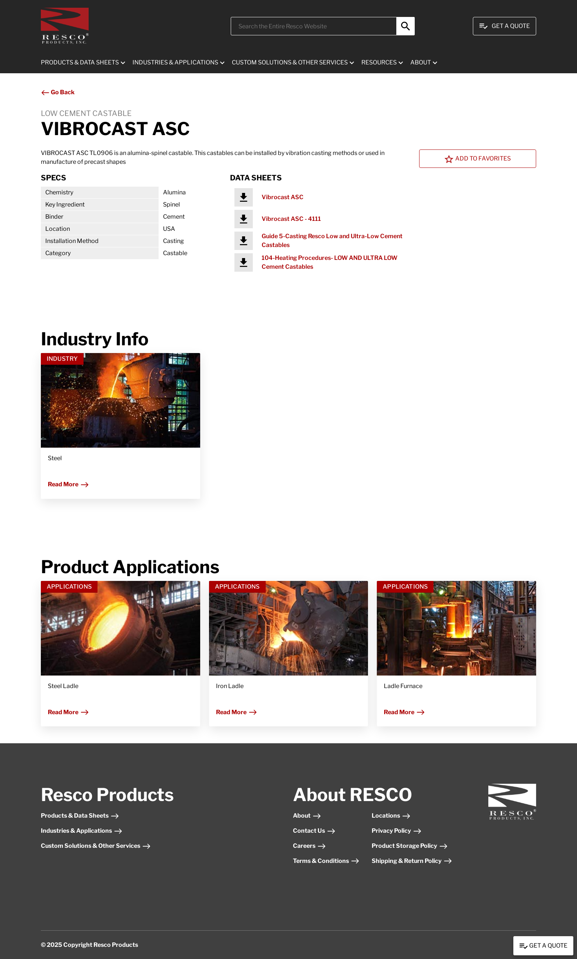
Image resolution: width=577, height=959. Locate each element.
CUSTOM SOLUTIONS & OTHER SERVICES (290, 62)
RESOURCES (379, 62)
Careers (309, 845)
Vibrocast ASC (283, 197)
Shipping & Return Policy (412, 860)
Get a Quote (543, 946)
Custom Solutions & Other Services (96, 845)
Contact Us (314, 830)
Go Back (58, 92)
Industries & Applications (82, 830)
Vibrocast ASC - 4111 (291, 218)
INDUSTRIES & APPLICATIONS (175, 62)
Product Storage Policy (410, 845)
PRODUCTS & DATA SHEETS (80, 62)
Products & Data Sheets (80, 815)
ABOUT (420, 62)
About (307, 815)
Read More (68, 484)
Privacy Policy (397, 830)
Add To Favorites (478, 159)
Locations (391, 815)
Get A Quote (504, 26)
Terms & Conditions (326, 860)
